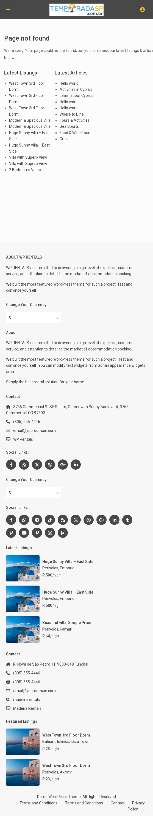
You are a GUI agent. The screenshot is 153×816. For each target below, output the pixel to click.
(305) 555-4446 (26, 421)
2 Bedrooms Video (25, 170)
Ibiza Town (80, 741)
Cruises (66, 139)
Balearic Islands (55, 741)
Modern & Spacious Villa (30, 120)
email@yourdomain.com (34, 430)
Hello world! (69, 83)
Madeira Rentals (27, 708)
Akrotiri (66, 772)
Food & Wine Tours (75, 133)
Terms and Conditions (38, 803)
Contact (117, 803)
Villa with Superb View (28, 157)
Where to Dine (72, 114)
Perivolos (50, 568)
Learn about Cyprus (76, 95)
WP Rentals (23, 439)
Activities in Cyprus (76, 89)
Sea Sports (69, 126)
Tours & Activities (75, 120)
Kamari (66, 629)
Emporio (67, 568)
